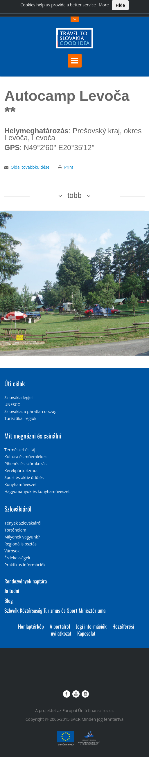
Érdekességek (17, 558)
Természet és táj (19, 449)
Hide (120, 5)
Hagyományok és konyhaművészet (37, 491)
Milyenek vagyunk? (22, 537)
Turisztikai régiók (20, 418)
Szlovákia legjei (18, 397)
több (74, 195)
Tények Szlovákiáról (22, 523)
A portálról (60, 626)
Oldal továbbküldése (30, 167)
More (104, 5)
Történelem (15, 530)
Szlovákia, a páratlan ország (30, 411)
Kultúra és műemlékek (25, 456)
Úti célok (14, 383)
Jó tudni (11, 590)
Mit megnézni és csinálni (32, 435)
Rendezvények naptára (25, 581)
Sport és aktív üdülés (24, 477)
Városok (12, 551)
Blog (8, 600)
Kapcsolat (86, 633)
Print (68, 167)
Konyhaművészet (20, 484)
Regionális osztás (20, 544)
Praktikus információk (25, 564)
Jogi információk (91, 626)
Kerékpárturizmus (21, 470)
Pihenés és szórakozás (25, 463)
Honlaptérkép (31, 626)
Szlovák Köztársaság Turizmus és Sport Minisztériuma (54, 610)
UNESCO (12, 404)
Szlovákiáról (17, 508)
